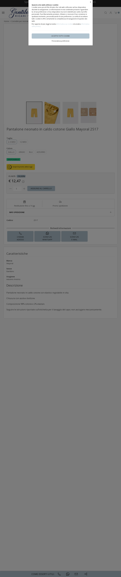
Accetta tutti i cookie (60, 36)
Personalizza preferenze (60, 41)
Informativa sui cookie (64, 24)
